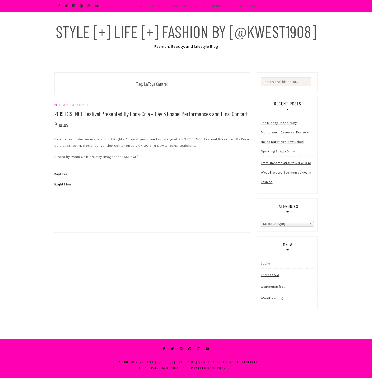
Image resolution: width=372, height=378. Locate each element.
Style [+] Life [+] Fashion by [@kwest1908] (186, 31)
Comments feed (273, 286)
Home (139, 6)
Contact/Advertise (247, 6)
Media (200, 6)
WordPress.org (272, 298)
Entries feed (270, 275)
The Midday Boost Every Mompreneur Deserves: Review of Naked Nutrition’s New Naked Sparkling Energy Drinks (286, 137)
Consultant (178, 6)
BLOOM (217, 6)
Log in (265, 263)
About (155, 6)
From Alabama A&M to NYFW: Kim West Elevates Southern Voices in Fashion (286, 172)
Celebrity (61, 105)
